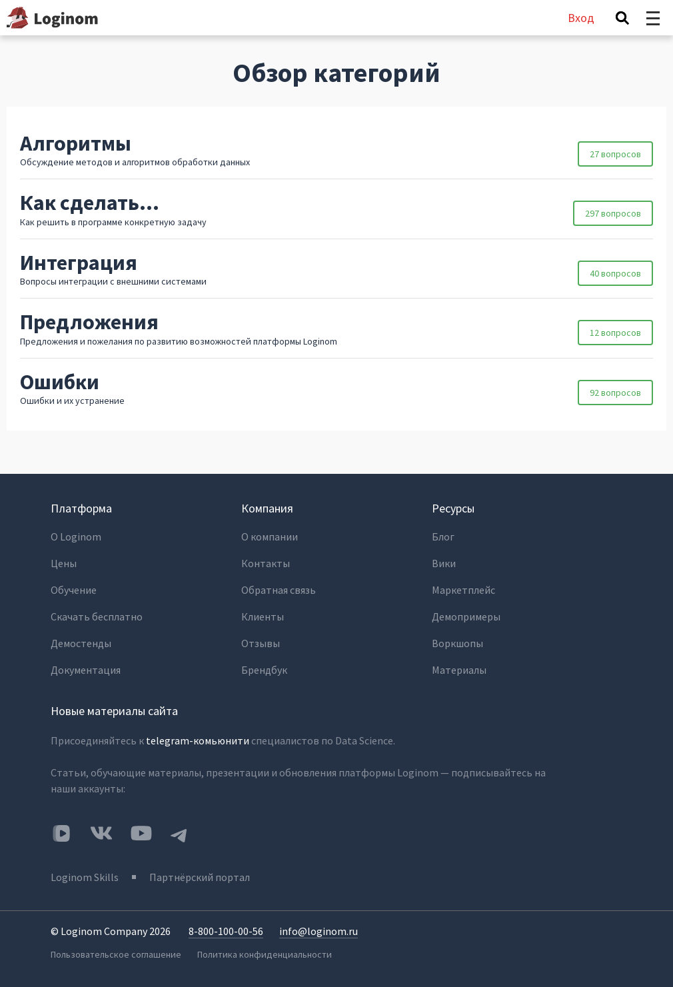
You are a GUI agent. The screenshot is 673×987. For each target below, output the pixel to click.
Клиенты (262, 616)
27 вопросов (615, 154)
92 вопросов (615, 393)
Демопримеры (466, 616)
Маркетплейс (463, 589)
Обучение (74, 589)
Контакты (265, 563)
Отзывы (260, 643)
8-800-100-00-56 (226, 931)
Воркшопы (457, 643)
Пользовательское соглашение (116, 954)
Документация (86, 669)
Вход (581, 17)
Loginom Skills (85, 877)
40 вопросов (615, 273)
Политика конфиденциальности (264, 954)
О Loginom (76, 536)
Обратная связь (278, 589)
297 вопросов (613, 213)
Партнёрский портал (199, 877)
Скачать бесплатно (97, 616)
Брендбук (264, 669)
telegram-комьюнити (197, 740)
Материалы (459, 669)
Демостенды (81, 643)
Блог (443, 536)
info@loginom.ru (318, 931)
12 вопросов (615, 333)
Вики (444, 563)
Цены (64, 563)
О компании (269, 536)
